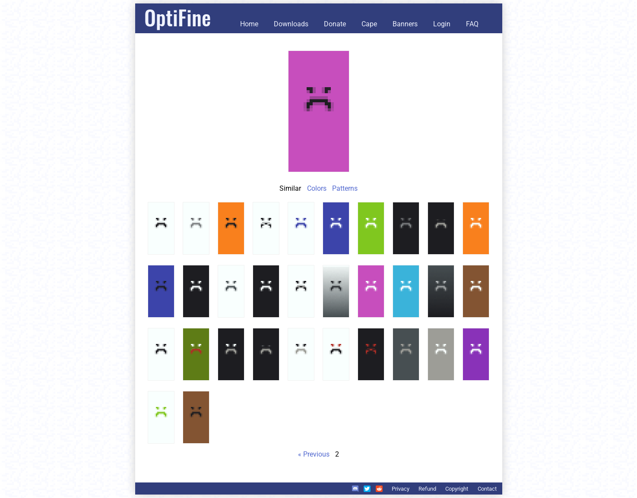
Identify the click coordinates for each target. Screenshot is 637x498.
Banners (405, 24)
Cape (369, 24)
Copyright (456, 488)
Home (249, 24)
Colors (316, 188)
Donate (335, 24)
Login (441, 24)
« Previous (314, 454)
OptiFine (177, 17)
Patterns (345, 188)
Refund (427, 488)
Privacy (400, 488)
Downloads (291, 24)
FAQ (472, 24)
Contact (487, 488)
